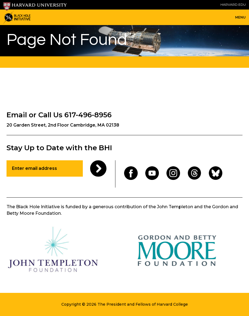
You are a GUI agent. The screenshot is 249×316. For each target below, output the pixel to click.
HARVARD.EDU (233, 4)
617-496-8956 (88, 115)
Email (17, 115)
